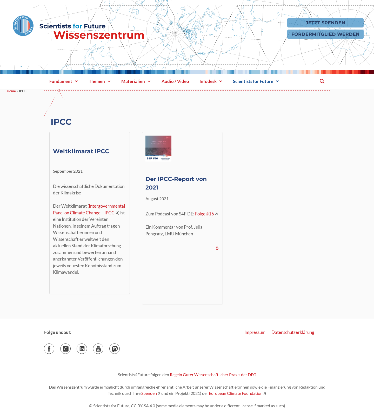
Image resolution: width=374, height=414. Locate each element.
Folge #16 (204, 213)
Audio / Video (175, 81)
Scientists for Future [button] (259, 81)
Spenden (149, 393)
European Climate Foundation (236, 393)
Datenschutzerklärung (292, 332)
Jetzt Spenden (325, 22)
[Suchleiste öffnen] (322, 81)
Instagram (70, 347)
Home (11, 91)
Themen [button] (102, 81)
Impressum (254, 332)
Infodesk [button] (213, 81)
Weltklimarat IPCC (81, 151)
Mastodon (119, 347)
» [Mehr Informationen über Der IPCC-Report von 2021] (217, 247)
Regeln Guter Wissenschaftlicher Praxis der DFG (213, 374)
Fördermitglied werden (325, 34)
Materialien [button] (138, 81)
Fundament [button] (66, 81)
